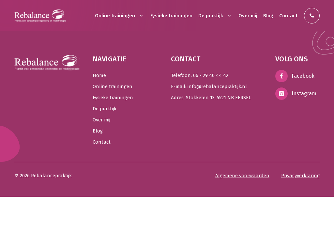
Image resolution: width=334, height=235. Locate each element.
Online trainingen (119, 16)
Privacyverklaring (300, 176)
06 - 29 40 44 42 (210, 75)
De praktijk (215, 16)
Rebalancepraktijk (51, 176)
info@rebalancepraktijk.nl (217, 86)
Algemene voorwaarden (242, 176)
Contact (288, 16)
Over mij (247, 16)
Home (99, 75)
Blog (268, 16)
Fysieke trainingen (171, 16)
